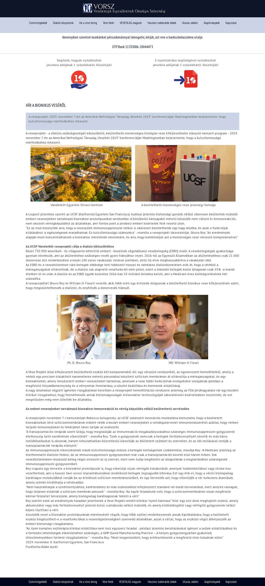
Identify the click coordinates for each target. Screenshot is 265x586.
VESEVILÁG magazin (131, 25)
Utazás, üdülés (190, 25)
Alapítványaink (212, 25)
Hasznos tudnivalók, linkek (162, 25)
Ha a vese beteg (88, 25)
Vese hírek (108, 25)
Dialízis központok (63, 25)
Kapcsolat (231, 25)
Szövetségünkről (38, 25)
